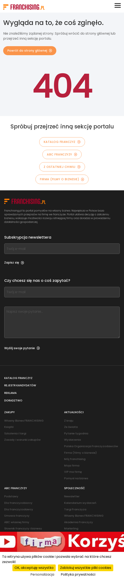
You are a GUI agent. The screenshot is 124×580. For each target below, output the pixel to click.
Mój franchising (74, 459)
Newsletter (72, 496)
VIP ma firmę (73, 472)
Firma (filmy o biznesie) (62, 179)
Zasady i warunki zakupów (22, 440)
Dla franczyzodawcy (18, 509)
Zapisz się (14, 262)
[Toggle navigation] (118, 5)
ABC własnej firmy (16, 522)
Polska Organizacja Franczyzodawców (91, 446)
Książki (8, 427)
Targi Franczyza (75, 509)
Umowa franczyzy (17, 516)
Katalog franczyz (18, 378)
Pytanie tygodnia (76, 433)
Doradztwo (13, 400)
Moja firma (71, 466)
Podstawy (11, 496)
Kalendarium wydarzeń (80, 503)
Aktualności (74, 412)
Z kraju (68, 421)
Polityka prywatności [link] (78, 574)
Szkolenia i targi (15, 433)
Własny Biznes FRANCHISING (24, 421)
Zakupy (9, 412)
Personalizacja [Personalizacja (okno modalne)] (42, 574)
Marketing (71, 528)
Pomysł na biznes (76, 478)
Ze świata (71, 427)
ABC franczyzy (62, 154)
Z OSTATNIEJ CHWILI (62, 167)
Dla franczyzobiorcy (18, 503)
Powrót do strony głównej (29, 50)
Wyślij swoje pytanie (22, 348)
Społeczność (74, 488)
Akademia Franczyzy (78, 522)
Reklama (10, 393)
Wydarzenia (72, 440)
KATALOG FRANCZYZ (62, 142)
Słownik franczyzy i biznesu (23, 528)
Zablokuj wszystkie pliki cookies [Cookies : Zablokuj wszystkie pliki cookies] (85, 567)
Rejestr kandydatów (20, 385)
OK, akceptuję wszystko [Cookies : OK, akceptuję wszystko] (34, 567)
